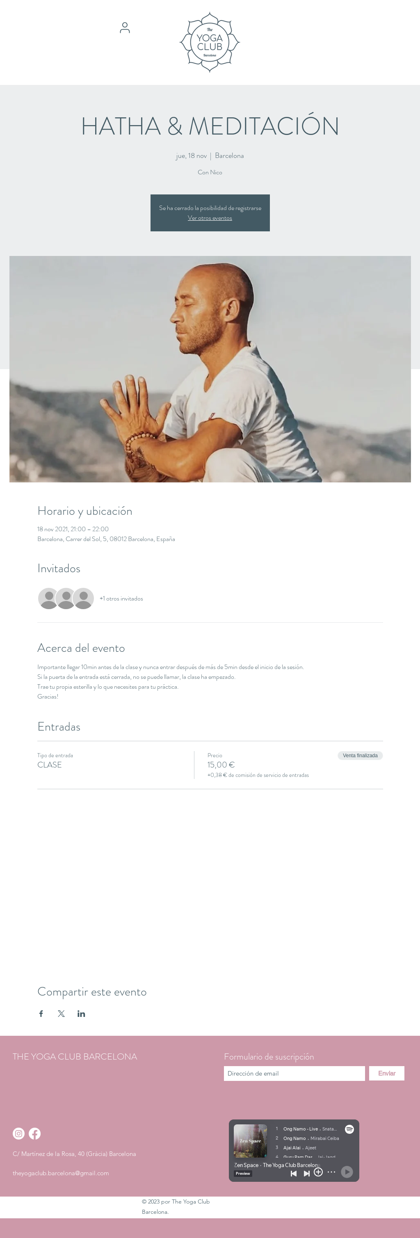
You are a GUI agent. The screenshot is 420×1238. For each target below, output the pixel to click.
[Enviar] (386, 1073)
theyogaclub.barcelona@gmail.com (61, 1173)
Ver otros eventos (210, 217)
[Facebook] (35, 1134)
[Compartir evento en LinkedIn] (81, 1013)
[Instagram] (19, 1134)
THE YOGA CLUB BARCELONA (75, 1056)
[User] (124, 27)
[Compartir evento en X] (61, 1013)
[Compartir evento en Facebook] (41, 1013)
